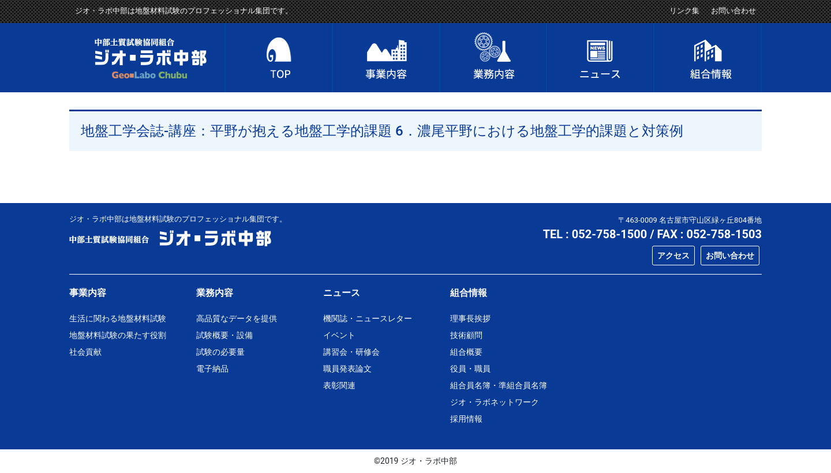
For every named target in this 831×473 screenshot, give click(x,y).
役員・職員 (470, 368)
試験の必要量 (220, 351)
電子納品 (212, 368)
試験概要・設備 (224, 335)
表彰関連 (339, 385)
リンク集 (684, 10)
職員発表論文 (347, 368)
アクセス (673, 255)
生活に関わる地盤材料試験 (117, 318)
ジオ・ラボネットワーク (494, 402)
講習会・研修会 (351, 351)
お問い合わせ (733, 10)
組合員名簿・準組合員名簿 (498, 385)
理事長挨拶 (470, 318)
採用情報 (466, 418)
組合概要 (466, 351)
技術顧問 (466, 335)
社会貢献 (85, 351)
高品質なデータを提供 (236, 318)
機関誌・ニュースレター (367, 318)
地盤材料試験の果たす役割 (117, 335)
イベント (339, 335)
